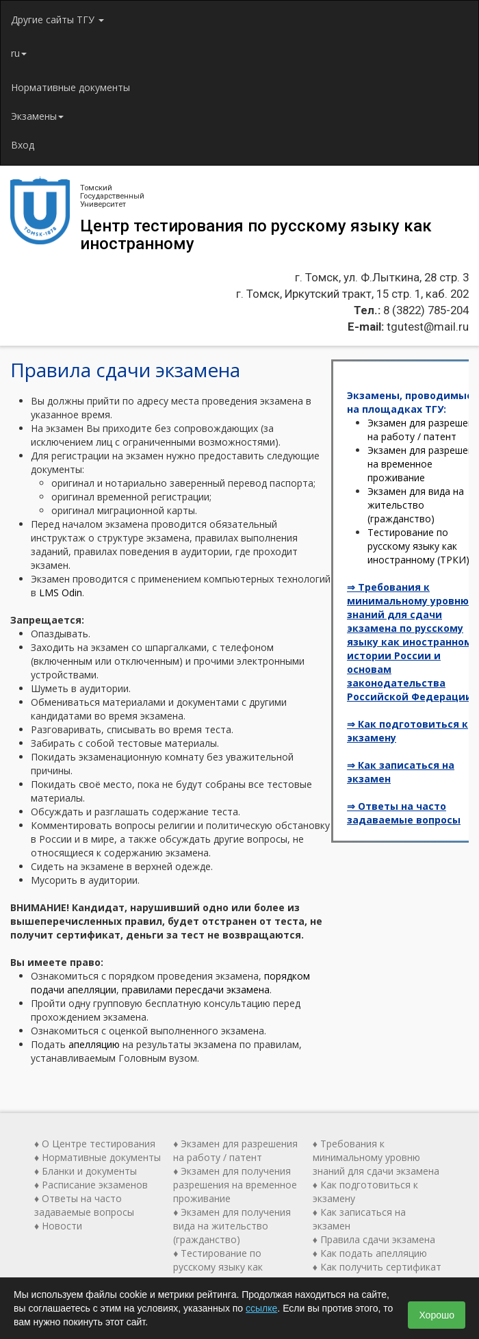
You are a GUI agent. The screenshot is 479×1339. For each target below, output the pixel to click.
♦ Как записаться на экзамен (359, 1219)
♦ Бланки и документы (85, 1170)
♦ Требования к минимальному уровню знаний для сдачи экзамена (376, 1157)
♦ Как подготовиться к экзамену (365, 1191)
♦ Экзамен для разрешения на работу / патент (235, 1150)
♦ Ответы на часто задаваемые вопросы (84, 1205)
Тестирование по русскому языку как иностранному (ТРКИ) (418, 546)
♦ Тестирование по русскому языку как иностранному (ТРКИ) (224, 1267)
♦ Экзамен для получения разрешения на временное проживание (235, 1184)
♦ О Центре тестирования (94, 1143)
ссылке (261, 1308)
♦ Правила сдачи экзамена (374, 1239)
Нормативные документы (70, 87)
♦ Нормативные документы (97, 1157)
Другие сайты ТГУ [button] (57, 19)
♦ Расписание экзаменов (91, 1184)
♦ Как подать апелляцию (370, 1253)
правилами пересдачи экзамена (196, 989)
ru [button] (19, 53)
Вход (22, 144)
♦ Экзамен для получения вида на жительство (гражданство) (232, 1226)
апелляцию (94, 1044)
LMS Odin (60, 592)
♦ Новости (58, 1225)
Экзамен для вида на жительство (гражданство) (415, 505)
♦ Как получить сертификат (377, 1266)
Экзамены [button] (37, 116)
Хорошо (436, 1315)
